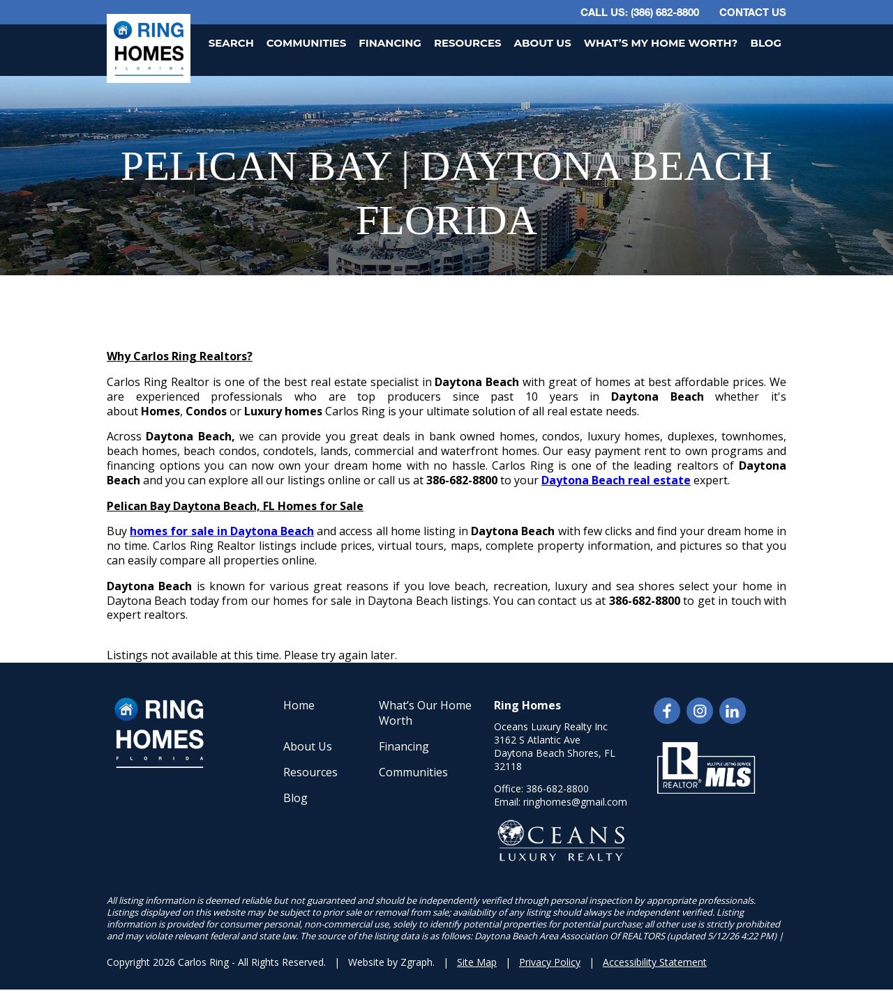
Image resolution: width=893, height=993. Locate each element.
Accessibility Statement (655, 962)
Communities (306, 42)
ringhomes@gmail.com (575, 801)
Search (231, 42)
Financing (390, 42)
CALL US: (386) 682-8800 (639, 12)
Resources (468, 42)
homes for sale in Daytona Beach (222, 531)
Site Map (477, 962)
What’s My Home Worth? (661, 42)
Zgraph (416, 962)
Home (299, 705)
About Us (542, 42)
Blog (765, 42)
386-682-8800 (557, 788)
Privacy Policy (549, 962)
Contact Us (752, 12)
